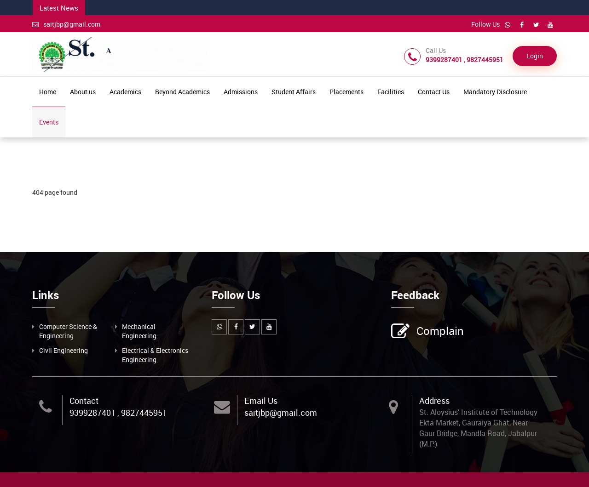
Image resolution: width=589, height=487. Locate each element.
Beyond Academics (182, 91)
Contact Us (434, 91)
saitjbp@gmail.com (66, 24)
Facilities (390, 91)
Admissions (241, 91)
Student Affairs (293, 91)
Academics (125, 91)
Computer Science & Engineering (68, 331)
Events (48, 122)
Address (434, 400)
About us (83, 91)
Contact (83, 400)
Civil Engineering (63, 350)
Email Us (260, 400)
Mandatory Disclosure (495, 91)
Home (47, 91)
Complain (439, 331)
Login (534, 55)
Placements (346, 91)
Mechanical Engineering (139, 331)
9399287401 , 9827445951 (118, 412)
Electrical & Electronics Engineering (155, 355)
